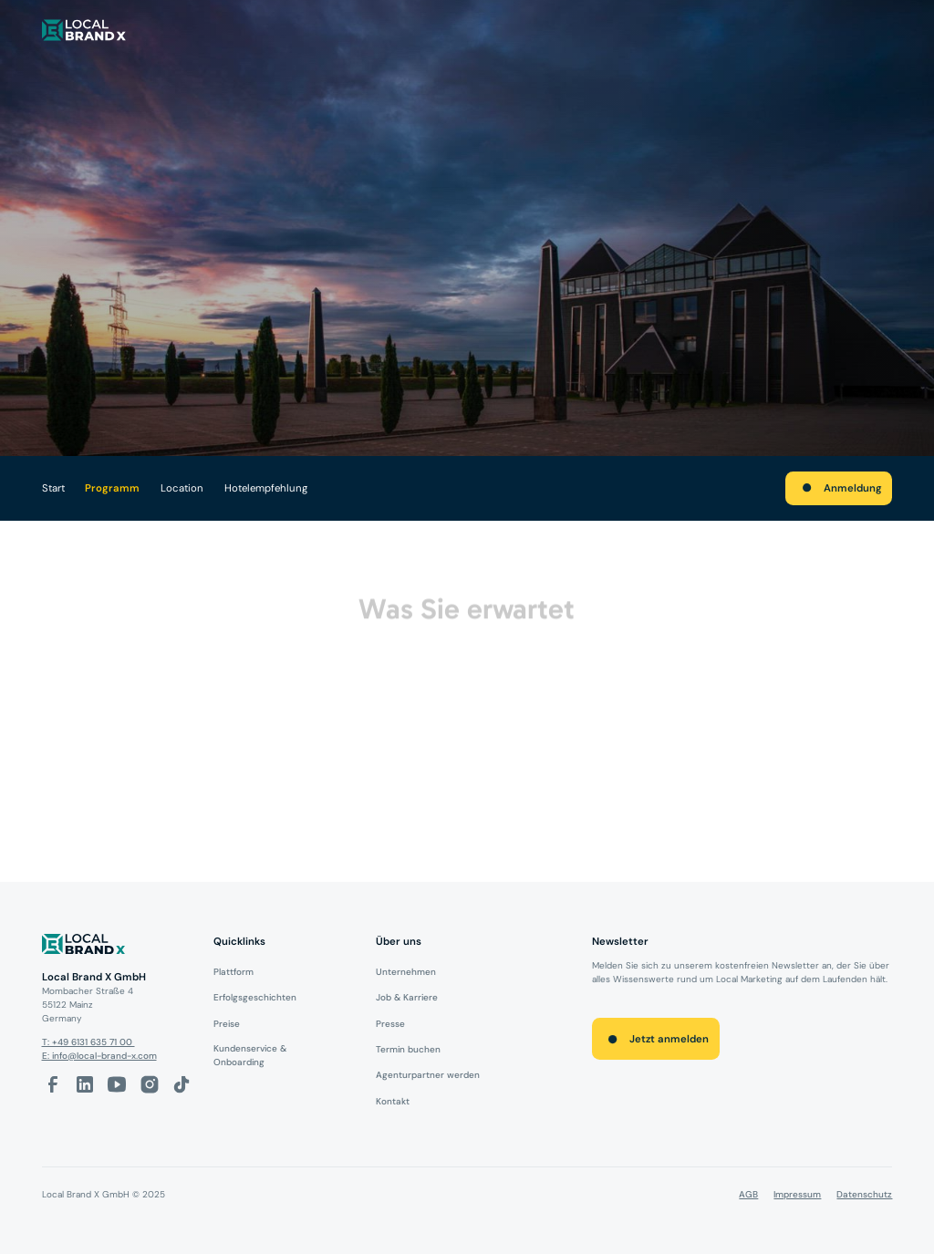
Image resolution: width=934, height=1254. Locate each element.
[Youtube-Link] (117, 1084)
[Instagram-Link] (150, 1084)
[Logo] (117, 946)
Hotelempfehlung (265, 488)
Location (182, 488)
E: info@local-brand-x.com (99, 1056)
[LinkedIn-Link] (85, 1084)
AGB (748, 1194)
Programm (112, 488)
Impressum (797, 1194)
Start (53, 488)
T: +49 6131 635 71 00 (88, 1042)
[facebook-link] (53, 1084)
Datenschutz (864, 1194)
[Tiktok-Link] (181, 1084)
